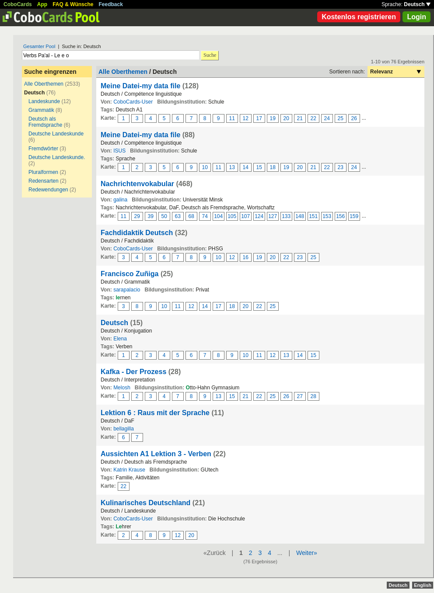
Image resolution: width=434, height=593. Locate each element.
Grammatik (41, 110)
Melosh (121, 388)
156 (340, 216)
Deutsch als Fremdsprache (45, 122)
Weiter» (306, 552)
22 (313, 118)
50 (164, 216)
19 (273, 118)
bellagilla (123, 429)
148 (299, 216)
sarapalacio (126, 290)
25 (340, 118)
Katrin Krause (129, 470)
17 (259, 118)
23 (340, 167)
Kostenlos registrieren (359, 17)
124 (259, 216)
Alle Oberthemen (43, 84)
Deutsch (417, 4)
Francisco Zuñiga (129, 273)
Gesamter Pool (39, 46)
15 (259, 167)
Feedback (111, 4)
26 (354, 118)
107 (245, 216)
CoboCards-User (133, 102)
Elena (120, 339)
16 (245, 257)
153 (326, 216)
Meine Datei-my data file (140, 86)
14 (245, 167)
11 (232, 118)
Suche (209, 55)
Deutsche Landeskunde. (56, 157)
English (422, 585)
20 (286, 118)
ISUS (119, 151)
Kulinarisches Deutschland (146, 502)
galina (120, 200)
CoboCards (18, 4)
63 (178, 216)
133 (286, 216)
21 (300, 118)
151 (313, 216)
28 (313, 396)
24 (327, 118)
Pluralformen (43, 172)
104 (218, 216)
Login (416, 17)
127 (272, 216)
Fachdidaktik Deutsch (137, 232)
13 (232, 167)
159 (354, 216)
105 (232, 216)
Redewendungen (48, 190)
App (42, 4)
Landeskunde (44, 101)
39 (151, 216)
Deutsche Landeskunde (56, 134)
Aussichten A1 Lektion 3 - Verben (156, 454)
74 (205, 216)
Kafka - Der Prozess (133, 371)
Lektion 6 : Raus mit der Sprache (155, 412)
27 (300, 396)
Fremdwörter (43, 149)
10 (205, 167)
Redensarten (43, 181)
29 (137, 216)
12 (245, 118)
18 (273, 167)
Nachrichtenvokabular (137, 183)
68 (191, 216)
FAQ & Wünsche (72, 4)
